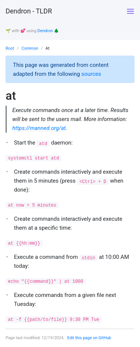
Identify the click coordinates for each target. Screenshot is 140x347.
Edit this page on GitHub (89, 337)
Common (29, 48)
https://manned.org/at (39, 128)
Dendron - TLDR (29, 11)
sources (91, 74)
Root (10, 48)
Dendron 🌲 (48, 30)
